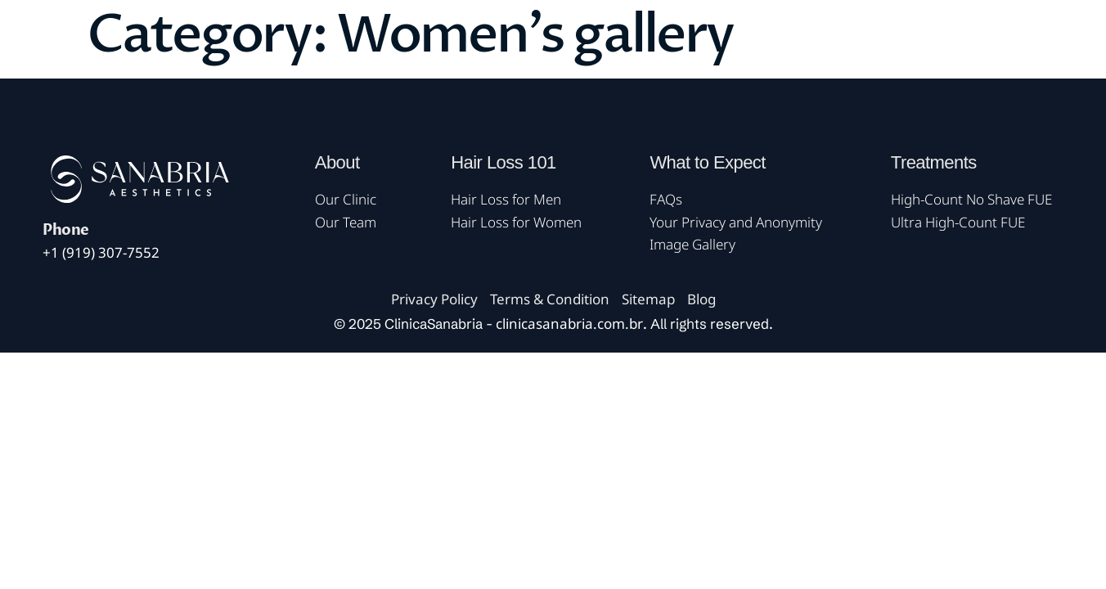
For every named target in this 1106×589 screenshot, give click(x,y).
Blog (701, 299)
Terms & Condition (549, 299)
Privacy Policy (434, 299)
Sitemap (648, 299)
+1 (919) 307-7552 (101, 252)
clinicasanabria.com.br (569, 323)
